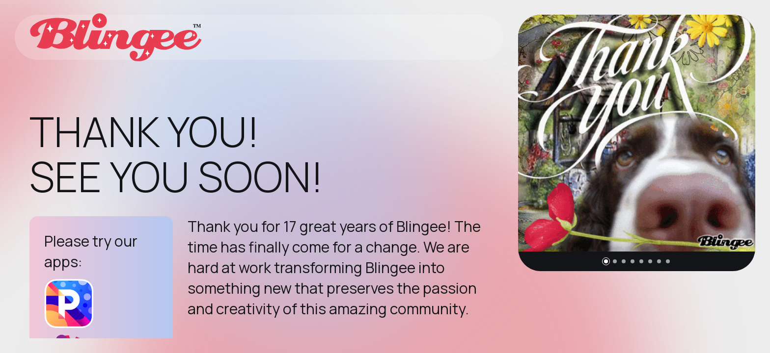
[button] (606, 261)
